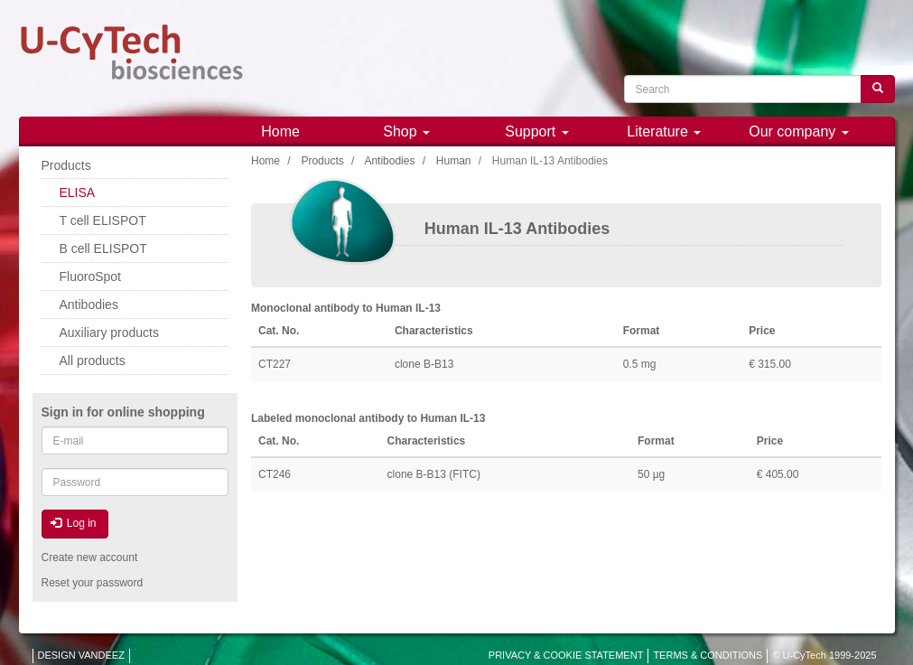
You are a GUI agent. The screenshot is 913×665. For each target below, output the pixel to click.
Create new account (90, 557)
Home (280, 131)
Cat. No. (278, 330)
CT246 (274, 474)
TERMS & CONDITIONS (707, 655)
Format (641, 330)
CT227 (274, 364)
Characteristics (434, 330)
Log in (74, 523)
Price (762, 330)
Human (453, 161)
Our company (798, 131)
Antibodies (389, 161)
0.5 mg (640, 364)
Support (536, 131)
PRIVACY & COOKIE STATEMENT (566, 655)
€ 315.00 (770, 364)
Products (322, 161)
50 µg (651, 474)
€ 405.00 (778, 474)
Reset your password (93, 582)
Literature (664, 131)
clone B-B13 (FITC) (433, 474)
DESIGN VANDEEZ (81, 655)
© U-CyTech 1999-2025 (824, 655)
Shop (406, 131)
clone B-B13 (424, 364)
